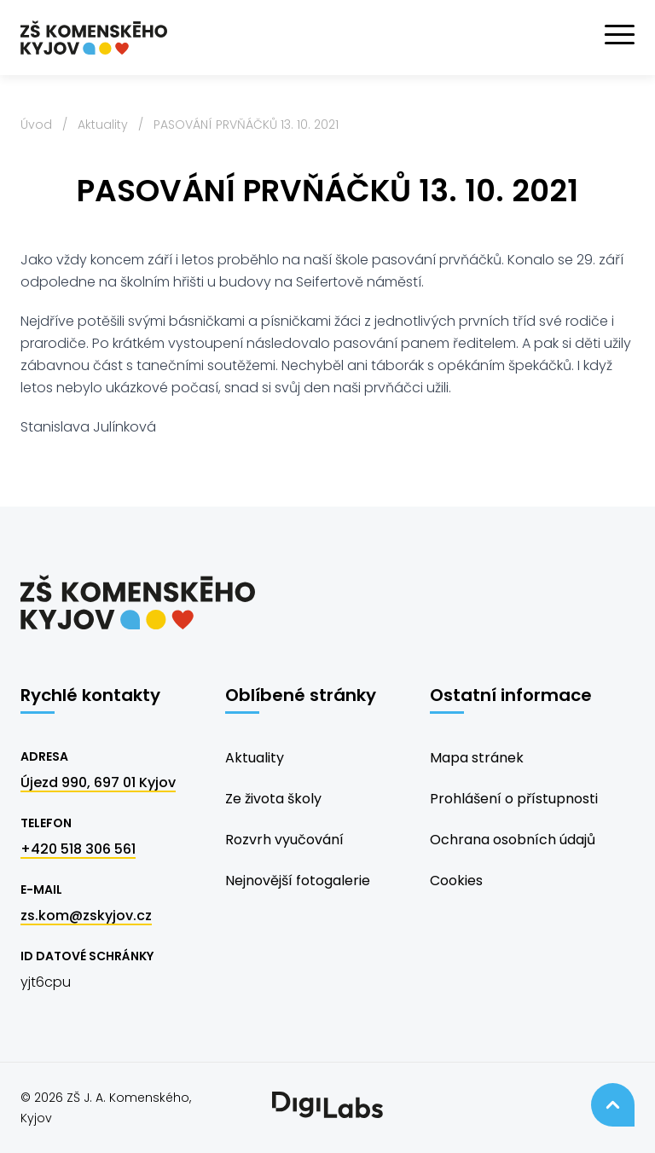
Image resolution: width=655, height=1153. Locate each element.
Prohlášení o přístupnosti (514, 798)
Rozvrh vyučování (284, 839)
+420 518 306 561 (78, 849)
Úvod (36, 124)
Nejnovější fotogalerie (297, 880)
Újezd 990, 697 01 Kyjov (98, 782)
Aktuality (103, 124)
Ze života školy (273, 798)
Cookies (456, 880)
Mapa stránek (477, 758)
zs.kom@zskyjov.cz (86, 915)
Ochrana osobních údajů (512, 839)
